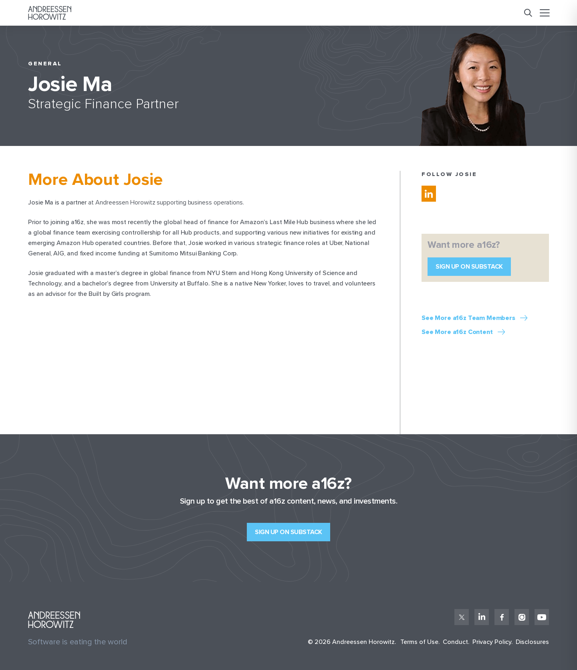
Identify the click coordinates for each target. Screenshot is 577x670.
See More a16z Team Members (468, 318)
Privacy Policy (491, 642)
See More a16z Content (457, 332)
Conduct (455, 642)
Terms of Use (419, 642)
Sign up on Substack (469, 267)
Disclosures (532, 642)
